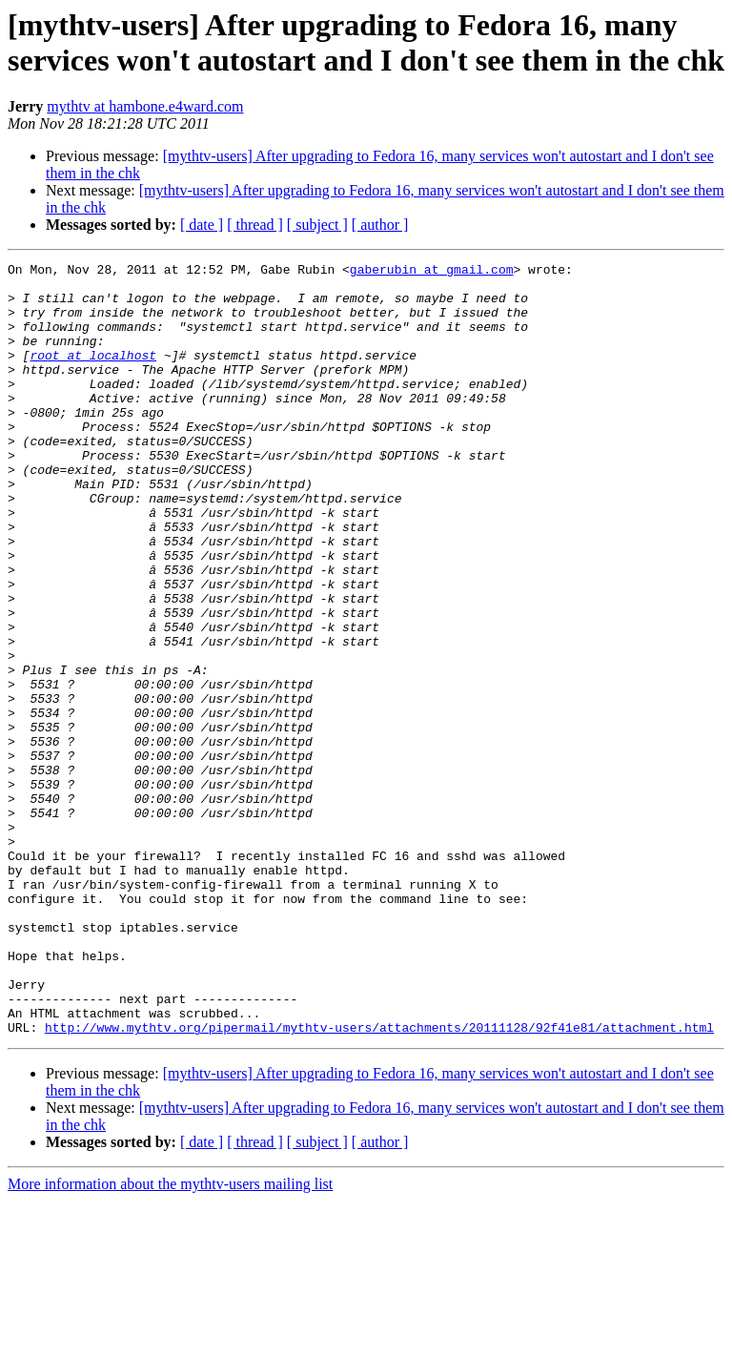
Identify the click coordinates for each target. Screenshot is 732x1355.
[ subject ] (317, 224)
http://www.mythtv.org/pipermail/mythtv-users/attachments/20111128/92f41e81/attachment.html (379, 1181)
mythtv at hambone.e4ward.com (145, 106)
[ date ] (201, 224)
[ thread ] (255, 224)
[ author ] (380, 224)
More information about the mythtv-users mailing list (170, 1338)
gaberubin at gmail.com (432, 271)
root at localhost (93, 374)
